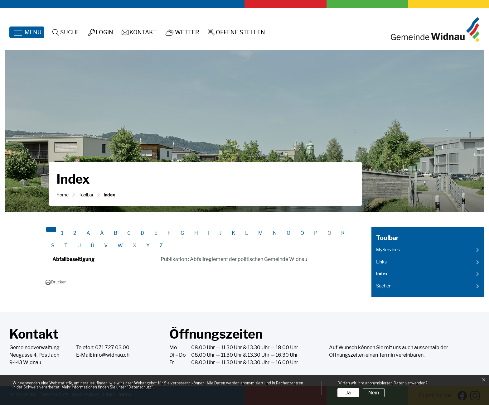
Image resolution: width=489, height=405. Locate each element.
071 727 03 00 (112, 347)
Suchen (383, 286)
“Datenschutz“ (140, 387)
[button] (56, 282)
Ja (348, 393)
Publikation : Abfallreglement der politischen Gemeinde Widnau (234, 259)
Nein (373, 393)
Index (391, 275)
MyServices (388, 250)
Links (381, 262)
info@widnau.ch (111, 355)
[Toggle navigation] (26, 32)
